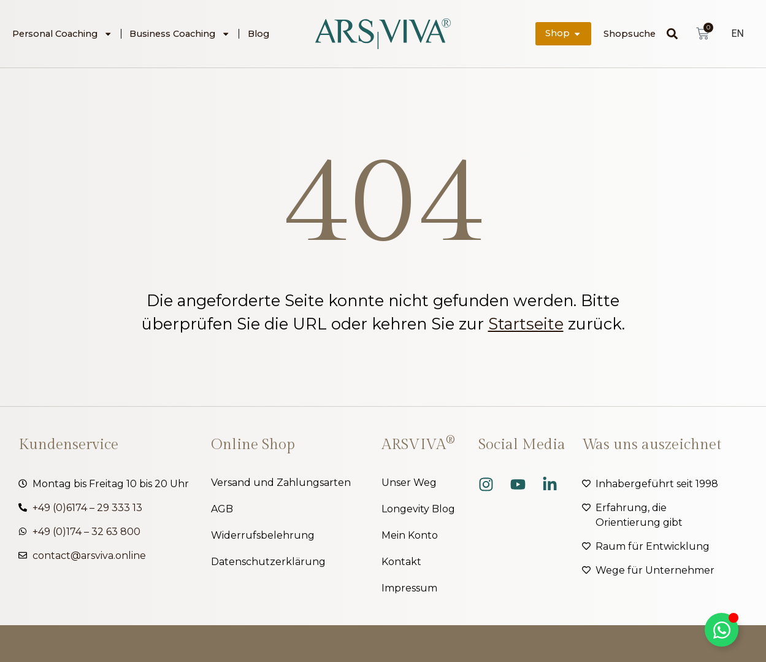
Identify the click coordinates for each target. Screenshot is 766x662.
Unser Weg (409, 482)
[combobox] (635, 33)
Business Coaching (179, 34)
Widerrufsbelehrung (263, 535)
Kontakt (401, 562)
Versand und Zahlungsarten (281, 482)
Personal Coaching (62, 34)
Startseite (526, 323)
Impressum (409, 588)
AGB (222, 509)
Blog (258, 33)
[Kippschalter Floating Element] (721, 630)
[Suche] (675, 33)
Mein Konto (409, 535)
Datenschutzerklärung (268, 562)
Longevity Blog (418, 509)
